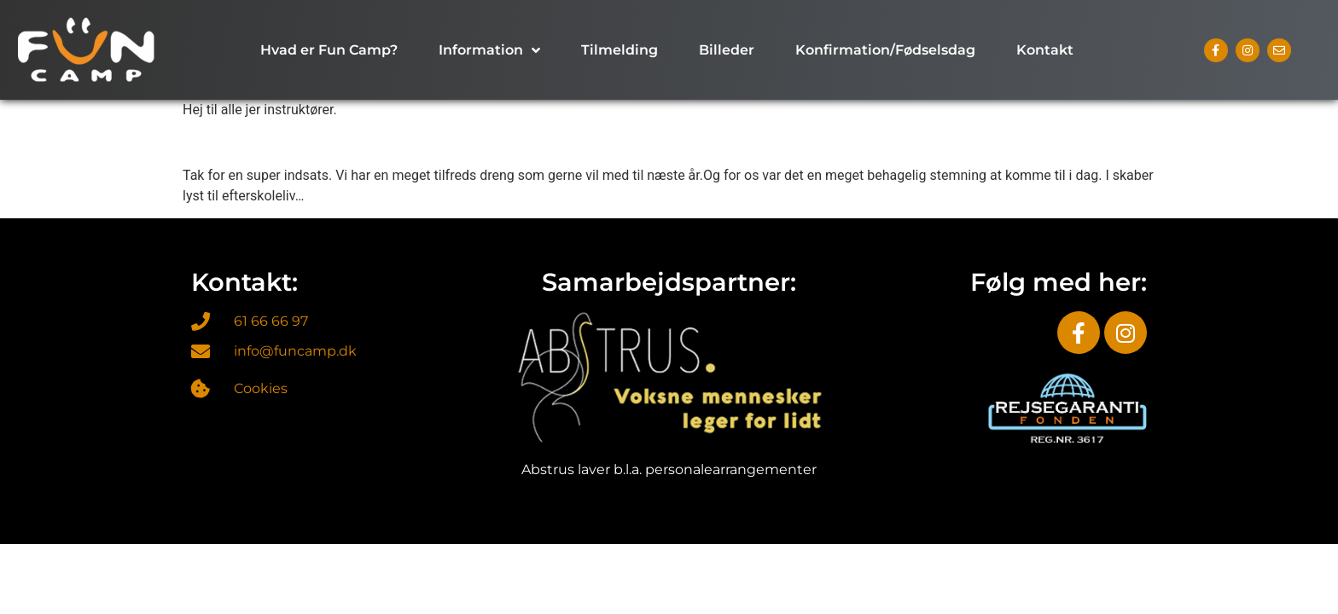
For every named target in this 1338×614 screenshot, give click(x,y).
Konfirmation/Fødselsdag (885, 50)
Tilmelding (619, 50)
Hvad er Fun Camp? (329, 50)
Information (489, 50)
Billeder (726, 50)
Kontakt (1044, 50)
